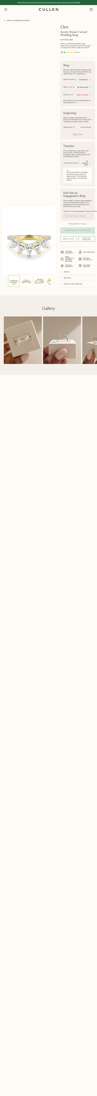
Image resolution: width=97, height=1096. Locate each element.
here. (75, 102)
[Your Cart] (91, 9)
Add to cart (77, 230)
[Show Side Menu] (5, 9)
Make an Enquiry (87, 239)
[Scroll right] (95, 340)
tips (74, 74)
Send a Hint (68, 239)
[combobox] (85, 79)
